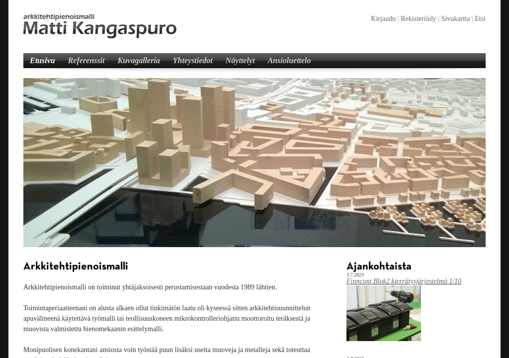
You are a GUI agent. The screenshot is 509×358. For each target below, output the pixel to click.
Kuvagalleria (138, 60)
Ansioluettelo (289, 60)
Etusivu (42, 60)
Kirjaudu (383, 18)
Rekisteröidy (418, 18)
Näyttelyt (240, 60)
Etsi (480, 18)
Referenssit (86, 60)
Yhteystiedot (193, 60)
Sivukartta (455, 18)
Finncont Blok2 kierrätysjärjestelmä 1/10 (403, 281)
